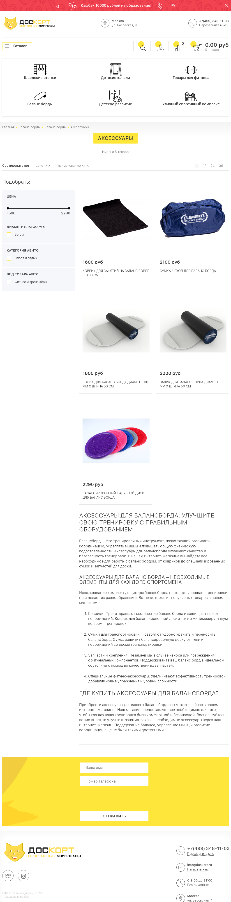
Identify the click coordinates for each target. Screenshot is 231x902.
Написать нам (197, 869)
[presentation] (115, 799)
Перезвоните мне (212, 25)
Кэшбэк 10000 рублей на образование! (116, 5)
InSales (24, 896)
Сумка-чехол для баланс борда (188, 271)
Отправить (114, 816)
